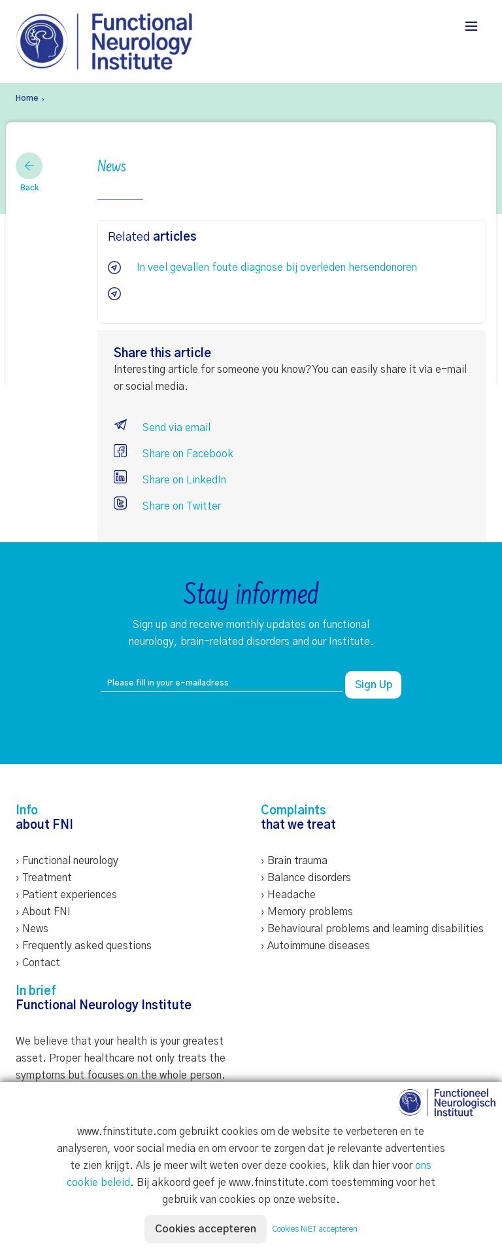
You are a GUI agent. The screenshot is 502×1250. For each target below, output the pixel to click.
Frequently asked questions (87, 946)
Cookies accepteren (205, 1229)
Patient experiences (69, 895)
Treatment (47, 878)
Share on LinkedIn (170, 480)
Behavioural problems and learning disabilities (375, 929)
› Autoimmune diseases (315, 946)
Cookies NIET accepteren (315, 1229)
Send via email (162, 428)
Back (29, 172)
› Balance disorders (306, 878)
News (35, 929)
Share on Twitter (167, 506)
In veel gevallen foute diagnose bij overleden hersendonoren (277, 267)
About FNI (46, 912)
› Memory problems (307, 912)
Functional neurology (70, 861)
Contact (41, 963)
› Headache (288, 895)
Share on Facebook (173, 454)
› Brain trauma (294, 861)
